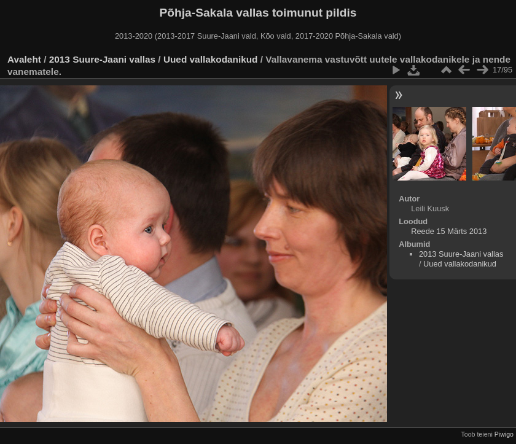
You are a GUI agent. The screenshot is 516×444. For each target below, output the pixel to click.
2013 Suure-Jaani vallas (102, 59)
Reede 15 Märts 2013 (449, 231)
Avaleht (24, 59)
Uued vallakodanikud (210, 59)
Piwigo (504, 434)
